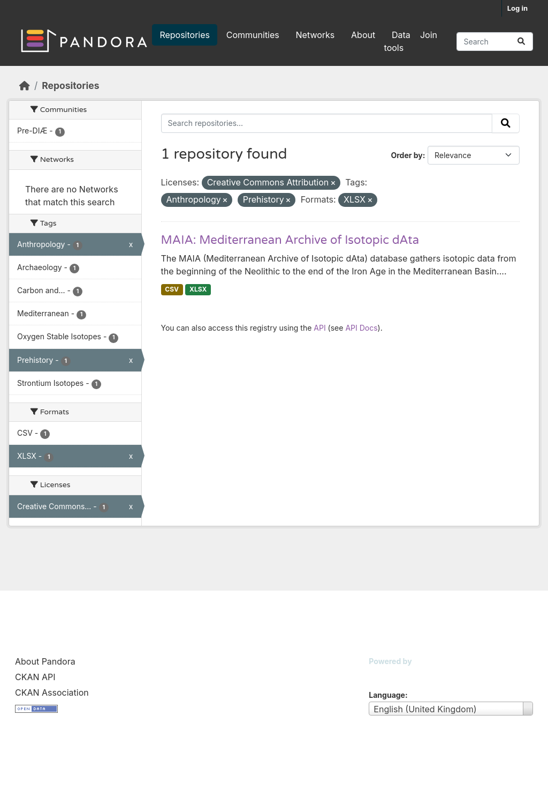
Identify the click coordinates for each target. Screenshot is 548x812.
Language (387, 694)
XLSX (198, 289)
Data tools (397, 41)
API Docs (361, 327)
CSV (172, 289)
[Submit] (521, 41)
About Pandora (45, 661)
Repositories (184, 34)
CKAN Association (52, 692)
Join (428, 34)
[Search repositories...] (494, 41)
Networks (315, 34)
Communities (252, 34)
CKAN (387, 674)
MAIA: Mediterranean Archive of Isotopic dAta (290, 240)
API (319, 327)
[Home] (24, 85)
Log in (517, 8)
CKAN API (35, 677)
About (363, 34)
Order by (406, 155)
